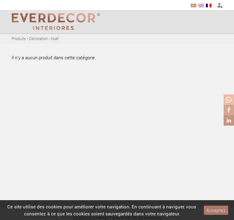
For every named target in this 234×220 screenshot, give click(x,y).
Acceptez (216, 210)
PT (193, 5)
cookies (54, 207)
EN (201, 5)
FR (208, 5)
